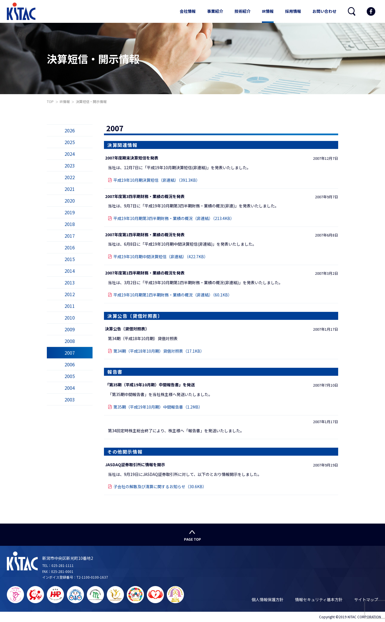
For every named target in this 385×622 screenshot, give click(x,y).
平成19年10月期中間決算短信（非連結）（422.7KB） (160, 256)
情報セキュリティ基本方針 (319, 599)
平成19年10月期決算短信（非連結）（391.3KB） (156, 180)
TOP (50, 101)
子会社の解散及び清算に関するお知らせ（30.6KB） (159, 486)
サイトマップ (366, 599)
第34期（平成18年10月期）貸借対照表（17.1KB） (158, 351)
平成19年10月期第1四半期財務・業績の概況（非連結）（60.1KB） (172, 295)
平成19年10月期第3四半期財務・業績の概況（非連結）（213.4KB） (173, 218)
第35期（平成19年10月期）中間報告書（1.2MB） (157, 407)
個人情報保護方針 (268, 599)
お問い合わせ (324, 11)
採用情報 (293, 11)
